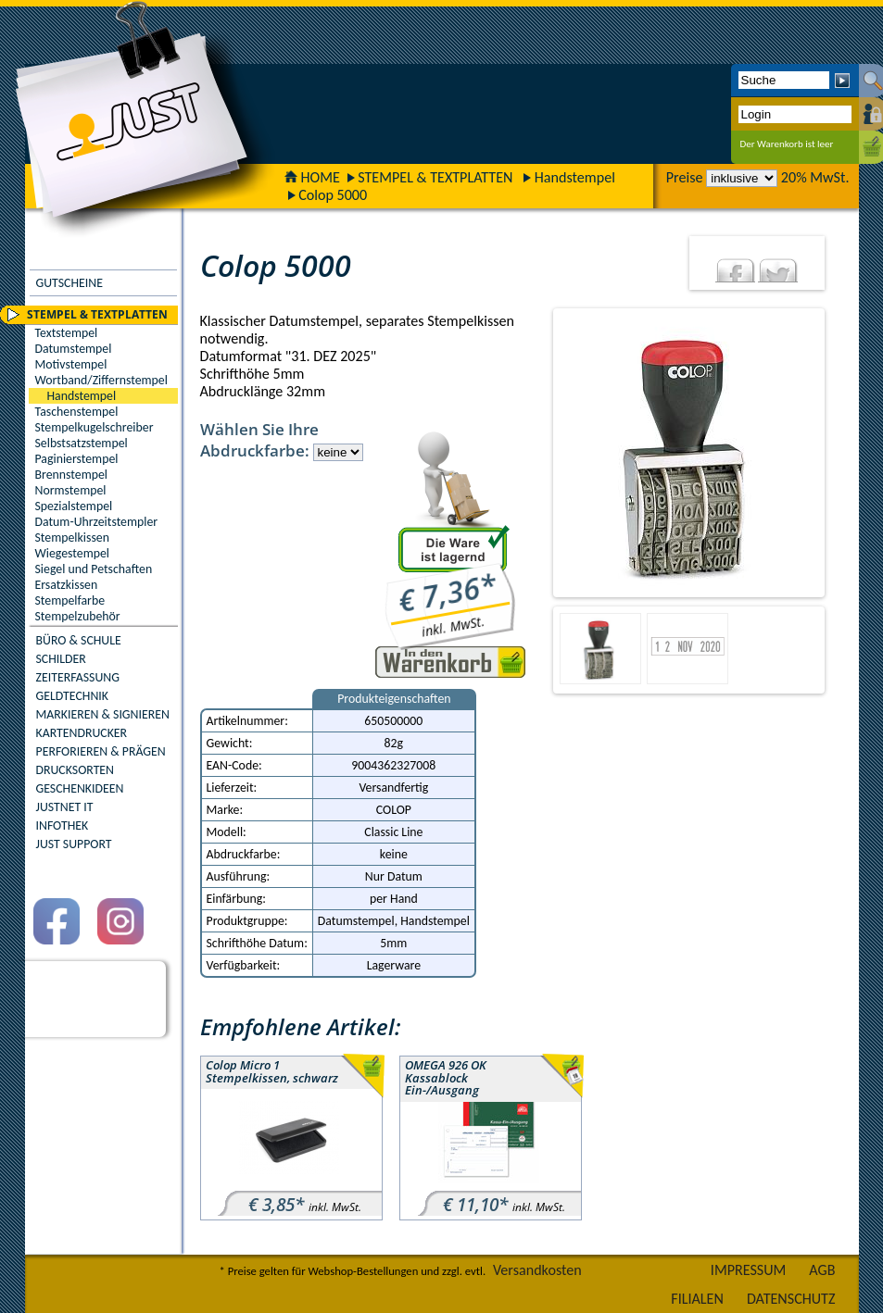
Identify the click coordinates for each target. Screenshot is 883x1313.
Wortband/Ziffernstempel (101, 380)
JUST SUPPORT (74, 844)
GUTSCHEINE (69, 283)
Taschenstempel (77, 411)
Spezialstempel (74, 506)
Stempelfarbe (70, 600)
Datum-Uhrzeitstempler (96, 522)
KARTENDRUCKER (82, 733)
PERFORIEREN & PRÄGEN (101, 751)
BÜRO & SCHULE (78, 640)
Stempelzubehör (77, 616)
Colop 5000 (332, 195)
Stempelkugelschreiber (94, 427)
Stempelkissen (72, 537)
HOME (312, 177)
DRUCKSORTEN (75, 770)
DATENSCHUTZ (791, 1298)
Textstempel (66, 333)
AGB (822, 1270)
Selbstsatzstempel (81, 443)
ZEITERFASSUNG (78, 677)
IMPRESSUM (749, 1270)
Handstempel (575, 177)
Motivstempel (71, 364)
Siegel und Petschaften (94, 569)
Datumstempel (73, 348)
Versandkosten (537, 1270)
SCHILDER (61, 659)
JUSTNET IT (65, 807)
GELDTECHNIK (72, 696)
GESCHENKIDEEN (80, 788)
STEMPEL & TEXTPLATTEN (435, 177)
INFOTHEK (62, 825)
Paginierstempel (77, 459)
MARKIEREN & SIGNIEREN (103, 714)
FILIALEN (697, 1298)
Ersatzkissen (66, 585)
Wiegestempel (72, 553)
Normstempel (71, 490)
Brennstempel (71, 474)
